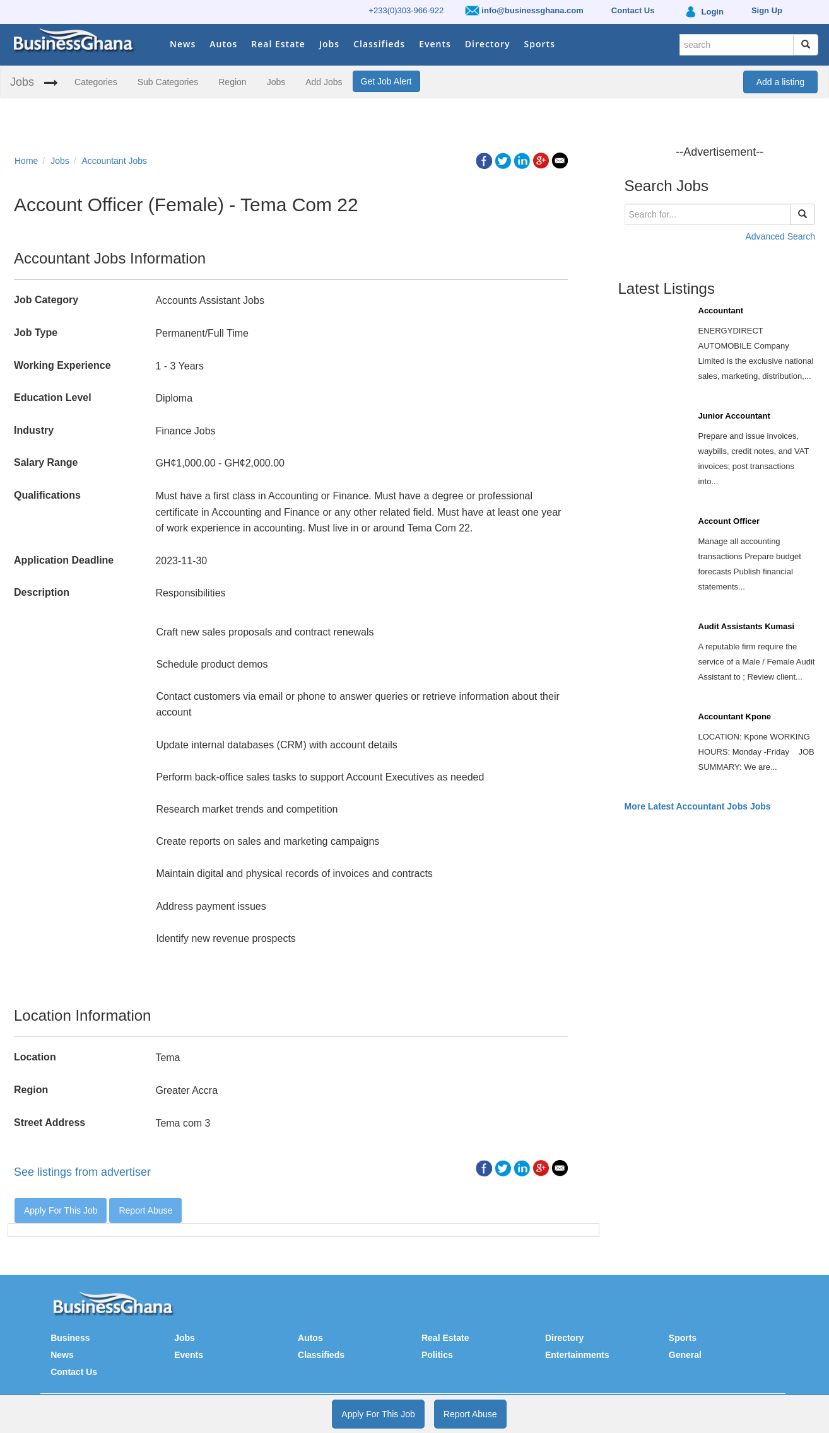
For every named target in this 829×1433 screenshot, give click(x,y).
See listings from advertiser (82, 1172)
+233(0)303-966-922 (406, 10)
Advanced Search (780, 236)
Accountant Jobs (115, 161)
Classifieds (379, 44)
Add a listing (780, 82)
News (183, 44)
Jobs (329, 44)
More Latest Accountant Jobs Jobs (698, 806)
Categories (95, 82)
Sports (539, 44)
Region (232, 82)
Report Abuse (145, 1210)
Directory (487, 44)
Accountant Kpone (735, 716)
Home (26, 161)
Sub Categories (168, 82)
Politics (437, 1355)
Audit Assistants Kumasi (746, 626)
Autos (223, 44)
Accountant (721, 310)
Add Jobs (323, 82)
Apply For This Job (60, 1210)
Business (70, 1338)
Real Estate (278, 44)
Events (435, 44)
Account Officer (729, 521)
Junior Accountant (734, 416)
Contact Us (73, 1372)
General (685, 1355)
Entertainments (577, 1355)
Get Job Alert (386, 81)
